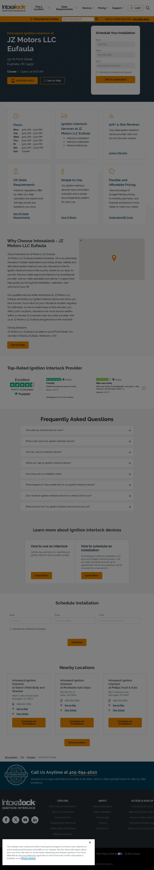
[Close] (90, 842)
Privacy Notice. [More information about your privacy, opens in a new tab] (28, 858)
